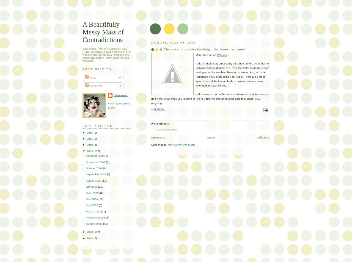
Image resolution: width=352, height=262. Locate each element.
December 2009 (96, 155)
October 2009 (94, 168)
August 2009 (94, 180)
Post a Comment (167, 129)
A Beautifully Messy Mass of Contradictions (103, 32)
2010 (90, 144)
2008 (90, 231)
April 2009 (92, 205)
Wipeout (222, 54)
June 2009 (92, 193)
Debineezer (121, 95)
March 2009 (93, 211)
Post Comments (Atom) (182, 144)
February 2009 (95, 217)
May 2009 (92, 199)
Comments (94, 85)
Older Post (263, 137)
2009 (90, 151)
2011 (90, 138)
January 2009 (94, 223)
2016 (90, 132)
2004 (90, 238)
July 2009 (92, 186)
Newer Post (158, 137)
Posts (90, 77)
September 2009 (96, 174)
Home (211, 137)
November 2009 (96, 162)
